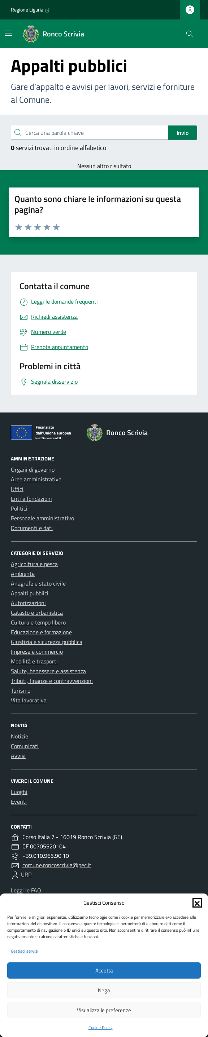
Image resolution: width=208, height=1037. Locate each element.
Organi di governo (33, 469)
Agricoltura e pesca (34, 564)
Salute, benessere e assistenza (48, 671)
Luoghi (19, 791)
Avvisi (18, 755)
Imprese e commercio (37, 651)
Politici (19, 508)
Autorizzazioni (28, 603)
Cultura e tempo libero (38, 622)
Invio (182, 132)
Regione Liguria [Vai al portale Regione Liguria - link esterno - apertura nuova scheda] (30, 10)
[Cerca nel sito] (189, 34)
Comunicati (25, 746)
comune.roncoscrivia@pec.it (56, 865)
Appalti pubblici (29, 593)
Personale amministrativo (42, 518)
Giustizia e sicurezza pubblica (46, 641)
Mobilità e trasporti (34, 661)
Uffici (17, 489)
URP (26, 874)
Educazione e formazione (41, 632)
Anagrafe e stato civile (38, 583)
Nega (104, 990)
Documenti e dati (32, 528)
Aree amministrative (36, 479)
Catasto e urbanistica (37, 612)
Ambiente (23, 573)
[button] (197, 902)
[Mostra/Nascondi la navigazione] (8, 33)
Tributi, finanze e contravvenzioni (52, 680)
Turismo (20, 690)
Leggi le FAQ (26, 890)
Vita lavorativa (29, 700)
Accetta (104, 970)
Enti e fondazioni (31, 498)
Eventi (19, 801)
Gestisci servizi (24, 951)
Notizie (19, 736)
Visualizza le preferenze (104, 1010)
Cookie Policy (100, 1027)
